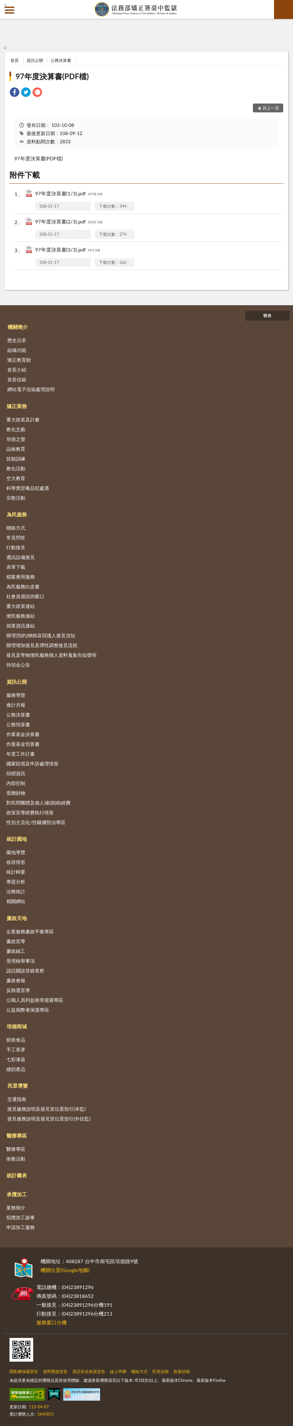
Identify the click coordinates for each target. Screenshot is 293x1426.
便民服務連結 (20, 616)
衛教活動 (15, 1159)
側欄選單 (9, 10)
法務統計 (15, 891)
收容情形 (15, 862)
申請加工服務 (20, 1227)
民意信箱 (160, 1371)
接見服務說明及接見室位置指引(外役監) (48, 1118)
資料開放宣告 (55, 1371)
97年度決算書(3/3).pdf (67, 250)
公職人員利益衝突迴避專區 (34, 1000)
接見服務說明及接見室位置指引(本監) (46, 1109)
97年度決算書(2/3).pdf (68, 222)
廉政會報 (15, 980)
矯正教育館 (19, 360)
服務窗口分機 (51, 1322)
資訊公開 (35, 60)
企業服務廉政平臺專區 (30, 931)
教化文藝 (15, 429)
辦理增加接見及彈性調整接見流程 (41, 645)
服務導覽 (15, 695)
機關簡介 (18, 327)
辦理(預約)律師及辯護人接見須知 (40, 635)
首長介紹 (16, 369)
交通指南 (16, 1099)
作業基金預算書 (23, 744)
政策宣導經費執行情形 (30, 812)
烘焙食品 (15, 1040)
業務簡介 (15, 1207)
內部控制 (15, 783)
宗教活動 (15, 498)
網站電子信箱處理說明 (31, 389)
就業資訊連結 (20, 625)
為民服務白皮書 (23, 586)
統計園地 (17, 839)
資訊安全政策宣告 (88, 1371)
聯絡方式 (15, 528)
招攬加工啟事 (20, 1217)
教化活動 (15, 468)
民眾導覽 (18, 1086)
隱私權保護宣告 (23, 1371)
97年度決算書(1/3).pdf (68, 194)
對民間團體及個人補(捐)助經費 (38, 802)
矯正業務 (17, 406)
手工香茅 (15, 1049)
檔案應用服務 (20, 576)
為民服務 (17, 514)
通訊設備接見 (20, 557)
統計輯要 (15, 872)
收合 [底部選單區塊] (267, 315)
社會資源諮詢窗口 (25, 596)
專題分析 (15, 881)
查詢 (283, 9)
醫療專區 (17, 1135)
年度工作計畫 (20, 754)
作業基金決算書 (23, 734)
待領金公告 (18, 665)
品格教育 (15, 449)
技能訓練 (15, 458)
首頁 (14, 60)
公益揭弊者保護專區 (27, 1010)
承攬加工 (17, 1194)
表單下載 (15, 567)
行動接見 (15, 547)
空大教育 (15, 478)
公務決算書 (61, 60)
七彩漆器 (15, 1059)
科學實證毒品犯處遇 (27, 488)
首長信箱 (16, 379)
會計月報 (15, 705)
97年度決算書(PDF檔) (52, 76)
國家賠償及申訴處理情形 (32, 763)
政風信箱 (182, 1371)
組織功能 (16, 350)
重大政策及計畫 (23, 419)
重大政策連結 (20, 606)
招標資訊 (15, 773)
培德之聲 (15, 439)
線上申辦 (118, 1371)
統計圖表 (17, 1175)
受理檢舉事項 (20, 961)
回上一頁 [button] (271, 107)
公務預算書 (18, 724)
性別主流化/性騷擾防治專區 (35, 822)
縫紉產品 (15, 1069)
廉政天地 (17, 918)
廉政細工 (15, 951)
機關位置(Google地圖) (64, 1270)
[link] (14, 92)
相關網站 (15, 901)
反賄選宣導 (18, 990)
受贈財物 (15, 793)
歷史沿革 (16, 340)
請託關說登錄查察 (25, 970)
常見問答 (15, 537)
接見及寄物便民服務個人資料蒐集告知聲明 (51, 655)
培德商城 (17, 1026)
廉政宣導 (15, 941)
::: (5, 4)
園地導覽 (15, 852)
